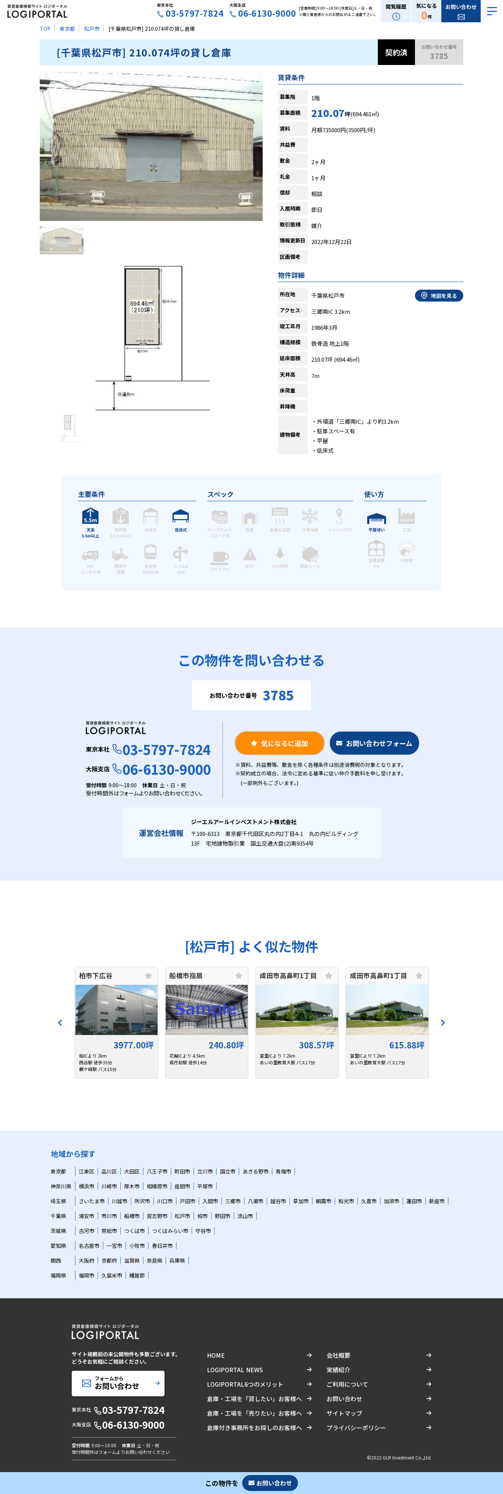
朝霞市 (323, 1201)
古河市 (86, 1230)
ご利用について (347, 1384)
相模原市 (157, 1186)
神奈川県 (61, 1186)
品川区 (109, 1171)
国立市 (228, 1171)
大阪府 (86, 1260)
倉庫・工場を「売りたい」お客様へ (254, 1413)
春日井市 (162, 1245)
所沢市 (142, 1201)
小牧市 (137, 1245)
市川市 (109, 1216)
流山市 (245, 1216)
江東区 (86, 1171)
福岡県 (58, 1275)
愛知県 (58, 1245)
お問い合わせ (344, 1398)
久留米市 (111, 1275)
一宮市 (114, 1245)
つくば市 (134, 1230)
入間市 (210, 1201)
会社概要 (338, 1355)
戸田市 (187, 1201)
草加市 (301, 1201)
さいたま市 (92, 1201)
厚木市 (132, 1186)
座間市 (182, 1186)
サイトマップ (344, 1413)
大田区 (132, 1171)
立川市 (205, 1171)
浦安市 (86, 1216)
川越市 (119, 1201)
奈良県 (154, 1260)
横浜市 (86, 1186)
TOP (45, 28)
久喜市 (369, 1201)
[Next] (442, 1022)
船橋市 (132, 1216)
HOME (216, 1355)
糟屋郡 (137, 1275)
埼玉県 (58, 1201)
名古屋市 (89, 1245)
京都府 (109, 1260)
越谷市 (278, 1201)
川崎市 (109, 1186)
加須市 (391, 1201)
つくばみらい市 (170, 1230)
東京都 (67, 28)
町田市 (182, 1171)
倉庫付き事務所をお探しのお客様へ (254, 1427)
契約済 (396, 52)
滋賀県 (132, 1260)
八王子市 (157, 1171)
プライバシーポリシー (356, 1427)
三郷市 (233, 1201)
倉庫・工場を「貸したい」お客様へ (254, 1398)
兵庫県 (177, 1260)
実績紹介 (338, 1369)
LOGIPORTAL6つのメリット (245, 1384)
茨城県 (58, 1230)
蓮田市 (414, 1201)
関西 (56, 1260)
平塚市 (205, 1186)
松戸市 (92, 28)
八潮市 (255, 1201)
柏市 (202, 1216)
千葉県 (58, 1216)
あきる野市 (256, 1171)
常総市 (109, 1230)
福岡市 (86, 1275)
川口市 (165, 1201)
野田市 (222, 1216)
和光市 (346, 1201)
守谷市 (203, 1230)
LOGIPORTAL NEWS (235, 1369)
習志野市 (157, 1216)
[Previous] (60, 1022)
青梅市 (283, 1171)
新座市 (437, 1201)
